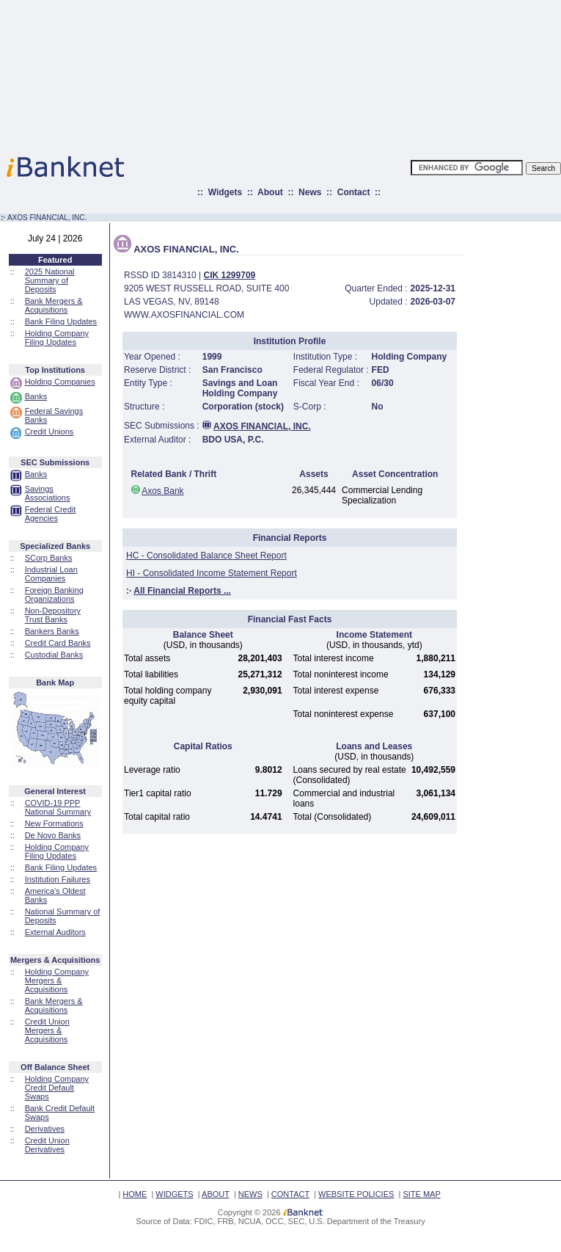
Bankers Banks (52, 631)
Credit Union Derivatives (47, 1145)
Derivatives (45, 1128)
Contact (353, 192)
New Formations (54, 823)
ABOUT (216, 1194)
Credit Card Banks (58, 642)
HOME (134, 1194)
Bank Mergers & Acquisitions (54, 305)
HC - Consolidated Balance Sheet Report (206, 555)
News (309, 192)
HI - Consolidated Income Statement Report (211, 573)
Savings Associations (47, 493)
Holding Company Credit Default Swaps (57, 1087)
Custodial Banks (54, 654)
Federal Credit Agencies (50, 514)
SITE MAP (421, 1194)
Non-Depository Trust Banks (53, 615)
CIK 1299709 (230, 275)
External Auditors (55, 932)
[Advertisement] (345, 73)
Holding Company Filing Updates (57, 337)
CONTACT (290, 1194)
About (270, 192)
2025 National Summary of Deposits (50, 280)
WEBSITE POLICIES (356, 1194)
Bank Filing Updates (61, 321)
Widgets (225, 192)
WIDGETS (174, 1194)
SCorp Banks (49, 557)
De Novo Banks (53, 835)
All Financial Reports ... (182, 591)
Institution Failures (57, 879)
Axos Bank (162, 491)
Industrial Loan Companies (51, 574)
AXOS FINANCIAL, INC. (262, 426)
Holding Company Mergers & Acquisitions (57, 980)
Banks (36, 396)
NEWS (250, 1194)
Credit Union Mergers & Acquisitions (47, 1030)
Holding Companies (60, 381)
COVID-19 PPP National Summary (58, 807)
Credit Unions (49, 431)
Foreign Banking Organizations (54, 594)
